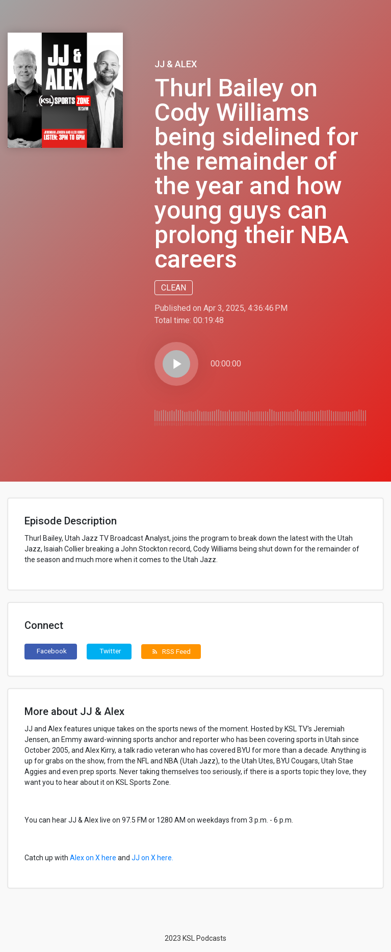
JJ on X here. (152, 858)
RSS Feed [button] (171, 651)
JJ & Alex (175, 64)
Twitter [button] (110, 651)
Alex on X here (93, 858)
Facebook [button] (52, 651)
